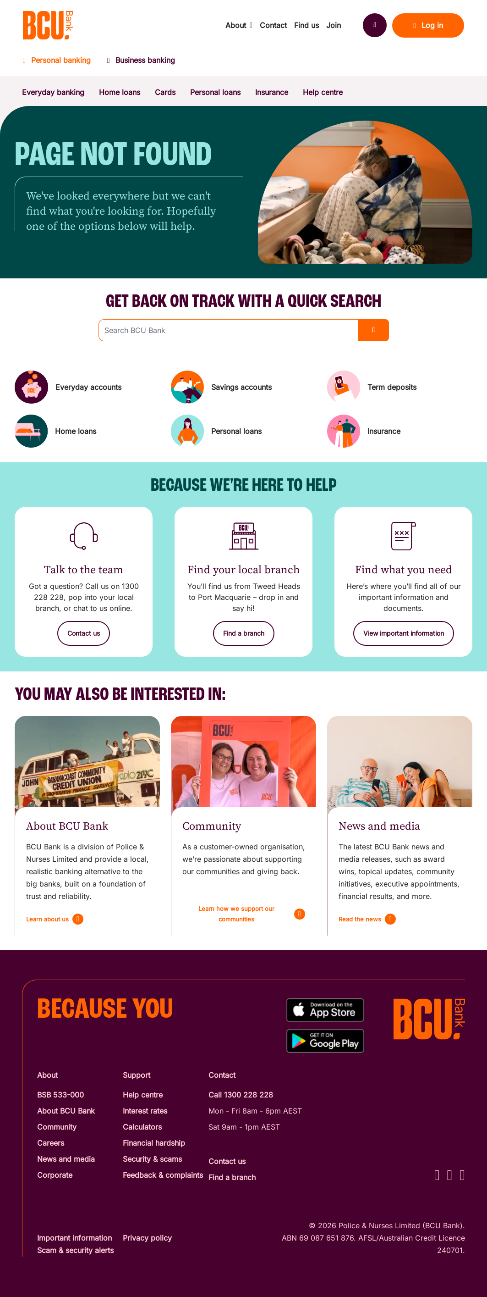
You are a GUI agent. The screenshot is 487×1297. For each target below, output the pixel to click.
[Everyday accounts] (87, 387)
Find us (306, 25)
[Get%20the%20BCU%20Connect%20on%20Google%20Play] (325, 1041)
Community (57, 1126)
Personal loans (215, 92)
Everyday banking (53, 92)
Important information (74, 1237)
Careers (50, 1142)
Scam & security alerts (75, 1250)
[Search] (375, 25)
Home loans (119, 92)
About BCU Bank (66, 1110)
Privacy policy (147, 1237)
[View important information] (403, 633)
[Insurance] (399, 431)
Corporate (54, 1175)
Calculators (142, 1126)
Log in (428, 25)
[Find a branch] (243, 633)
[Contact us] (83, 633)
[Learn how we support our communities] (243, 914)
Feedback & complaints (163, 1175)
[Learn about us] (54, 919)
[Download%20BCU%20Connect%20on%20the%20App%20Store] (325, 1010)
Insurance (271, 92)
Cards (165, 92)
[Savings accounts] (243, 387)
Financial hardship (154, 1142)
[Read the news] (367, 919)
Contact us (227, 1161)
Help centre (323, 92)
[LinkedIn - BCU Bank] (462, 1175)
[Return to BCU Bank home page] (48, 25)
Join (333, 25)
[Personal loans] (243, 431)
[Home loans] (87, 431)
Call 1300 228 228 (240, 1094)
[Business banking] (141, 63)
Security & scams (152, 1159)
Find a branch (232, 1177)
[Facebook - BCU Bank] (437, 1175)
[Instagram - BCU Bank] (450, 1175)
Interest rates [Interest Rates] (145, 1110)
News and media (66, 1159)
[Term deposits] (399, 387)
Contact (273, 25)
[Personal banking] (61, 63)
